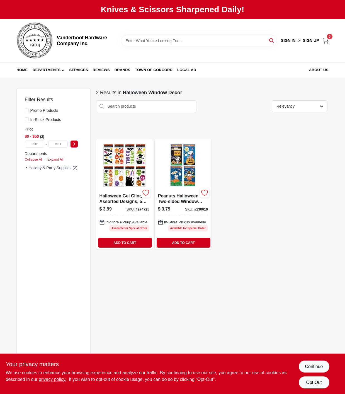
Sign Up (311, 40)
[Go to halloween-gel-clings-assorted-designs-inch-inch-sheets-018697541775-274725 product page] (124, 194)
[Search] (272, 40)
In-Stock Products (45, 119)
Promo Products (44, 110)
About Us (319, 70)
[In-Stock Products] (27, 119)
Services (78, 70)
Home (22, 70)
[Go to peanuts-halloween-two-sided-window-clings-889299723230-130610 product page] (183, 194)
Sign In (288, 40)
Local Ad (186, 70)
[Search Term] (199, 40)
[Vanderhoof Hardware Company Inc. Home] (35, 41)
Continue (314, 366)
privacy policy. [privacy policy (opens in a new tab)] (52, 379)
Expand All (55, 159)
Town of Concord (154, 70)
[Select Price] (74, 144)
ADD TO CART (124, 243)
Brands (122, 70)
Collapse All (34, 159)
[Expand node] (27, 167)
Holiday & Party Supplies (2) (53, 168)
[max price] (58, 144)
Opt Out (314, 382)
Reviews (101, 70)
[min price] (34, 144)
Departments (46, 70)
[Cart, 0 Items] (326, 40)
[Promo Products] (27, 110)
